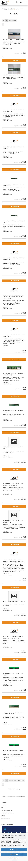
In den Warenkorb (14, 60)
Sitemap (3, 815)
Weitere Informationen (14, 858)
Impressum (3, 805)
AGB (2, 807)
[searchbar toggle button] (17, 2)
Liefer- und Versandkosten (6, 810)
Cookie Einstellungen (5, 818)
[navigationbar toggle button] (26, 2)
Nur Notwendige (14, 854)
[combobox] (12, 20)
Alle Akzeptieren (14, 849)
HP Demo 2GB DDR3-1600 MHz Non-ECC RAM (13, 75)
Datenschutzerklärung (9, 846)
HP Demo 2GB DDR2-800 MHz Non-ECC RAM (13, 39)
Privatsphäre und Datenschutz (7, 813)
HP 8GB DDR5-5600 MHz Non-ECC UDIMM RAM (14, 601)
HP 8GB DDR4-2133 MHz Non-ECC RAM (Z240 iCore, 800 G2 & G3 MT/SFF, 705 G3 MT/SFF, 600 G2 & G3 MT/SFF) (13, 296)
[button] (3, 20)
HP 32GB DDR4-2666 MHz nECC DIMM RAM (13, 559)
